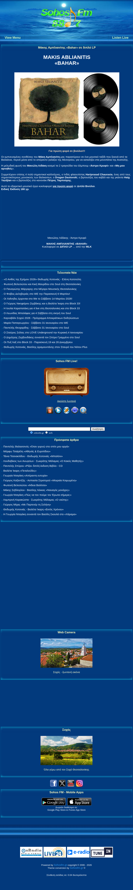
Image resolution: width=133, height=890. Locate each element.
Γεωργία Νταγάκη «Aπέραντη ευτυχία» (25, 475)
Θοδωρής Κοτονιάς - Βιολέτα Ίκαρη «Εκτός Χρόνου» (33, 509)
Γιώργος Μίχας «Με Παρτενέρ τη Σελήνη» (27, 504)
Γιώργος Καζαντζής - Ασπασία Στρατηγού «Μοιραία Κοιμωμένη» (40, 480)
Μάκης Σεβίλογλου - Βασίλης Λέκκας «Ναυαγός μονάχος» (36, 490)
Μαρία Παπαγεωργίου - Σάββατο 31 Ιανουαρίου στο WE (36, 322)
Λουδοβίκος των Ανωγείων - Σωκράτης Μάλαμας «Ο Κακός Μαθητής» (43, 461)
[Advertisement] (66, 576)
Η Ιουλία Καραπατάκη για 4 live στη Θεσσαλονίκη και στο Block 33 (42, 308)
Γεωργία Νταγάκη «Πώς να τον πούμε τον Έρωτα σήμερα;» (37, 494)
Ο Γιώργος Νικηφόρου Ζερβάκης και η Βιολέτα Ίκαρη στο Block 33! (42, 303)
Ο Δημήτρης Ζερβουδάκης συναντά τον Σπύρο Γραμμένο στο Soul (42, 337)
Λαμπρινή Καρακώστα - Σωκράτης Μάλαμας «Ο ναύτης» (35, 499)
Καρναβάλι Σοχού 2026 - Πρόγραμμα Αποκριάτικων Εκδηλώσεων (41, 317)
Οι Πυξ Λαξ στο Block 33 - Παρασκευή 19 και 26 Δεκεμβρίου (38, 342)
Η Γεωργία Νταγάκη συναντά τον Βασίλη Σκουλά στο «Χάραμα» (40, 514)
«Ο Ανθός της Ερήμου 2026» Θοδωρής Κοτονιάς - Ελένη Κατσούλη (42, 279)
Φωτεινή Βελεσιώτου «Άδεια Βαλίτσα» (25, 485)
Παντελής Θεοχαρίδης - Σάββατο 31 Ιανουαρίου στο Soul (36, 327)
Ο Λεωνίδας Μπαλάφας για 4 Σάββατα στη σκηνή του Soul (37, 313)
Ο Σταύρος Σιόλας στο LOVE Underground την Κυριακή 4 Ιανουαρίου (43, 332)
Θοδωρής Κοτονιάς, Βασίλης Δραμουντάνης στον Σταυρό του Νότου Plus (45, 346)
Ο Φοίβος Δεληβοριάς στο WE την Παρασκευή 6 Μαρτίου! (37, 293)
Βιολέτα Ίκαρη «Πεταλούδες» (20, 470)
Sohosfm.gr (60, 864)
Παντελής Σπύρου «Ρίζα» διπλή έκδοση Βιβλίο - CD (33, 465)
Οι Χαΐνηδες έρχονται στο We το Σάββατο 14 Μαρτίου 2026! (38, 298)
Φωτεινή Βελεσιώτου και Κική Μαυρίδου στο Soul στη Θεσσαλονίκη (42, 284)
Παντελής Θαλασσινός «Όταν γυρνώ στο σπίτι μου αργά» (36, 446)
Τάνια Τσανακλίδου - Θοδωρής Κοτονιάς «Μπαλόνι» (33, 456)
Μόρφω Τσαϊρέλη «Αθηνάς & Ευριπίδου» (26, 451)
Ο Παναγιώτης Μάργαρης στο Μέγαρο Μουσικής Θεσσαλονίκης (40, 288)
